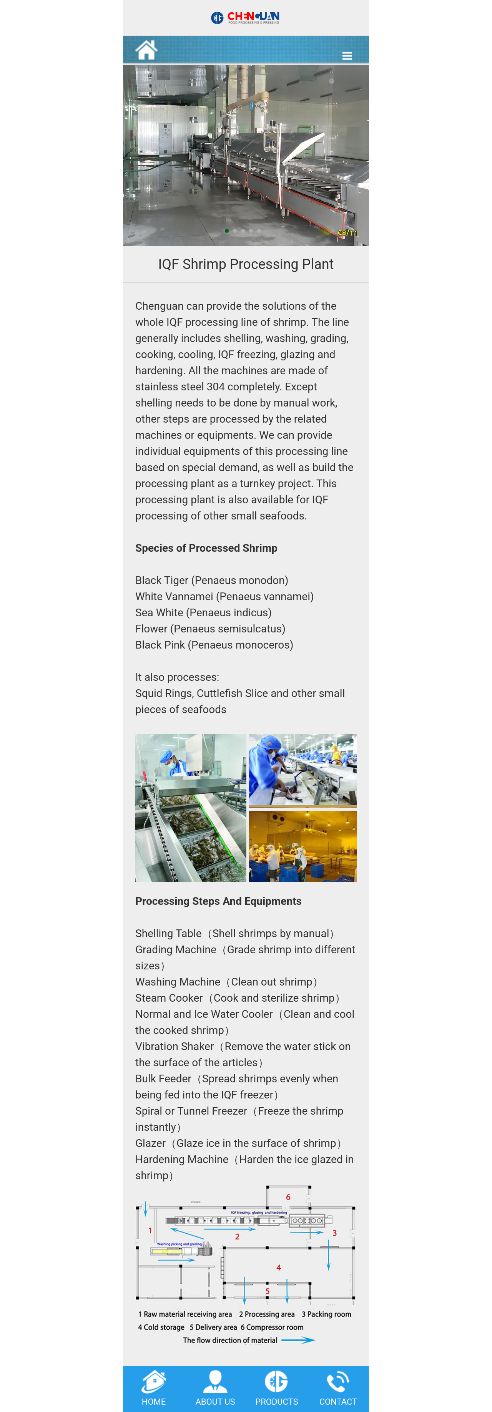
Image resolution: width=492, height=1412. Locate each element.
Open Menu (347, 55)
